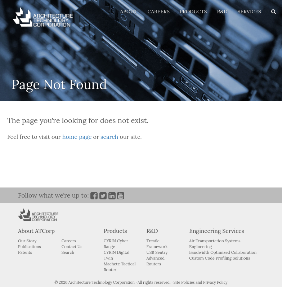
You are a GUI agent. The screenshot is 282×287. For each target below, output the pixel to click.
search (109, 136)
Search (68, 252)
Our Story (27, 240)
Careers (69, 240)
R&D (222, 11)
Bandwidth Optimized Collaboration (222, 252)
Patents (25, 252)
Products (115, 231)
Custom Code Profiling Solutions (219, 258)
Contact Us (72, 246)
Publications (29, 246)
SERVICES (249, 11)
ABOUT (128, 11)
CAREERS (158, 11)
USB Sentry (156, 252)
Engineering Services (216, 231)
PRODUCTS (193, 11)
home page (76, 136)
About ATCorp (36, 231)
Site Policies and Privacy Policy (201, 282)
